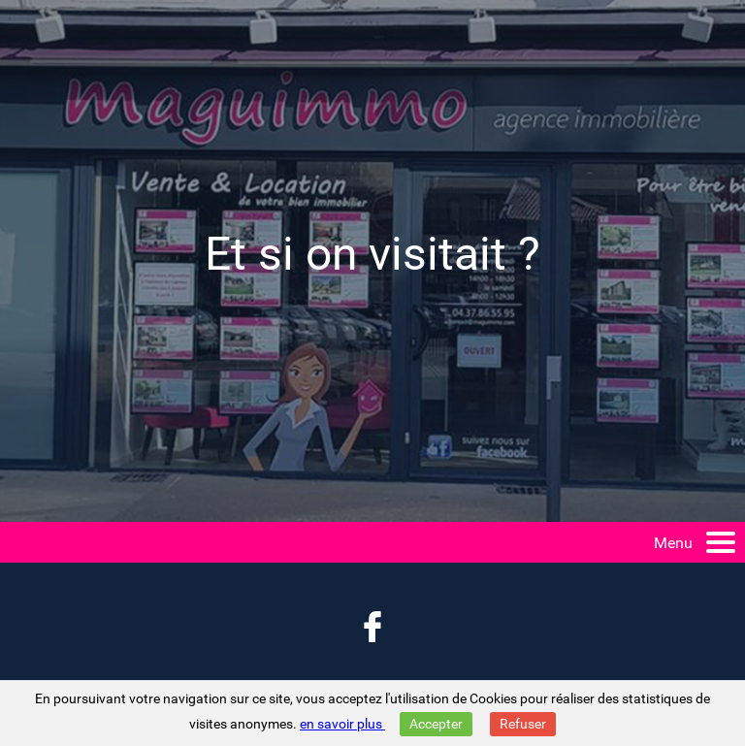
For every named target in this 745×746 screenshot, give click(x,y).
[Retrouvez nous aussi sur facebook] (372, 628)
